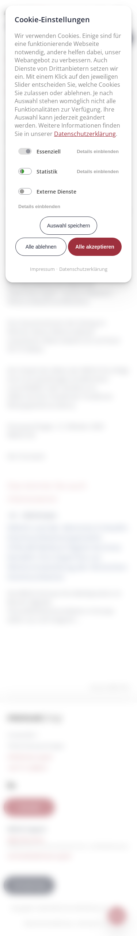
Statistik (47, 171)
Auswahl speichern (68, 226)
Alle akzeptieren (94, 247)
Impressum (42, 269)
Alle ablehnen (41, 247)
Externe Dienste (56, 191)
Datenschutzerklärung (85, 134)
